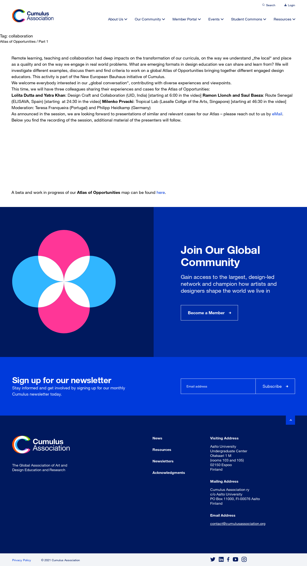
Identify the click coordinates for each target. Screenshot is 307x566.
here (161, 192)
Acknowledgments (168, 472)
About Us (115, 19)
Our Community (148, 19)
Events (214, 19)
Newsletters (163, 461)
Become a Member (206, 312)
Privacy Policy (21, 560)
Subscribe (272, 386)
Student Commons (246, 19)
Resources (282, 19)
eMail (277, 113)
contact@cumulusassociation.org (237, 523)
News (157, 438)
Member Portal (184, 19)
